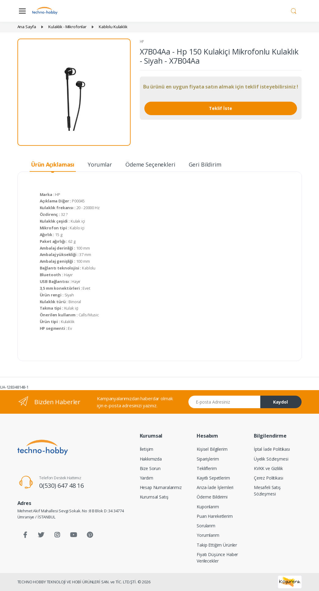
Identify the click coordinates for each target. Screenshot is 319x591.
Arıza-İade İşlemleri (215, 487)
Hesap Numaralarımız (161, 487)
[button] (293, 10)
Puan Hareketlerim (215, 516)
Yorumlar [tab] (100, 164)
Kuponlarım (208, 507)
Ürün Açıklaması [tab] (52, 164)
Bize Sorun (150, 468)
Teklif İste (220, 108)
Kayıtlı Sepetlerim (213, 478)
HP (142, 41)
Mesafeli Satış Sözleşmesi (267, 490)
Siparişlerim (208, 459)
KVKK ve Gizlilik (268, 468)
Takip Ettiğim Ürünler (217, 545)
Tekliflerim (207, 468)
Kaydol (280, 402)
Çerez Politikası (268, 478)
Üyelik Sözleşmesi (271, 459)
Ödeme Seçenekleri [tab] (150, 164)
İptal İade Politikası (272, 449)
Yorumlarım (208, 535)
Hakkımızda (151, 459)
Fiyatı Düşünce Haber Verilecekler (217, 557)
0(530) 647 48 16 (61, 485)
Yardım (146, 478)
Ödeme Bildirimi (212, 497)
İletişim (147, 449)
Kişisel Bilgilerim (212, 449)
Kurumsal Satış (154, 497)
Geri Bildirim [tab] (205, 164)
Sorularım (206, 526)
